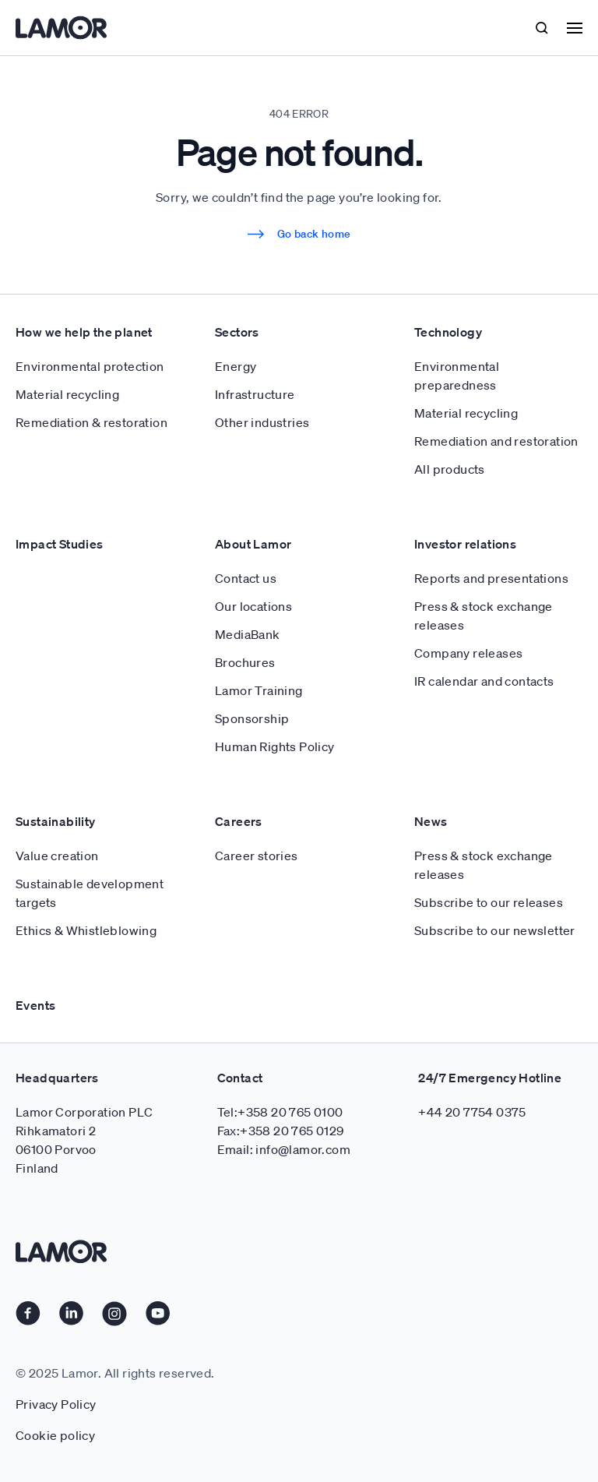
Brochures (245, 662)
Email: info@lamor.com (283, 1149)
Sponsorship (252, 718)
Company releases (468, 653)
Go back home (299, 234)
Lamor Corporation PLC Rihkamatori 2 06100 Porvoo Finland (84, 1140)
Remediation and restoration (496, 441)
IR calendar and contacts (484, 681)
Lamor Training (259, 690)
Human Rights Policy (275, 746)
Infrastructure (255, 394)
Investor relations (465, 544)
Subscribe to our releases (488, 902)
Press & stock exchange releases (483, 615)
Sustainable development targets (90, 893)
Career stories (256, 855)
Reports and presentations (491, 578)
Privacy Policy (56, 1404)
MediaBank (247, 634)
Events (35, 1005)
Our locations (253, 606)
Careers (238, 821)
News (431, 821)
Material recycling (67, 394)
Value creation (57, 855)
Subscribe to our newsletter (494, 930)
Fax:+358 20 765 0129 (280, 1130)
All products (449, 469)
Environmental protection (90, 366)
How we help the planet (84, 332)
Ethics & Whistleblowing (86, 930)
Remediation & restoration (91, 422)
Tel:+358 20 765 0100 (280, 1112)
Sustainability (56, 821)
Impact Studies (60, 544)
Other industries (262, 422)
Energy (235, 366)
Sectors (237, 332)
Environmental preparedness (456, 375)
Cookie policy (55, 1435)
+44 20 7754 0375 (472, 1112)
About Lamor (253, 544)
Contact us (245, 578)
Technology (448, 332)
